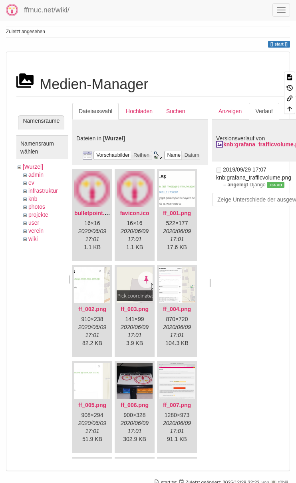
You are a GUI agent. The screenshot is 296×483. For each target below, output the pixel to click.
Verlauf (264, 111)
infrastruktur (43, 191)
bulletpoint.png (94, 213)
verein (36, 231)
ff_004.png (177, 309)
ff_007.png (177, 405)
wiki (33, 239)
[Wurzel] (33, 167)
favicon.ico (134, 213)
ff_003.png (135, 309)
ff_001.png (177, 213)
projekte (38, 215)
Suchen (175, 111)
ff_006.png (135, 405)
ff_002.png (92, 309)
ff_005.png (92, 405)
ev (31, 183)
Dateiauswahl (95, 111)
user (33, 223)
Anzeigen (230, 111)
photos (36, 207)
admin (36, 175)
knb (33, 199)
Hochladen (139, 111)
